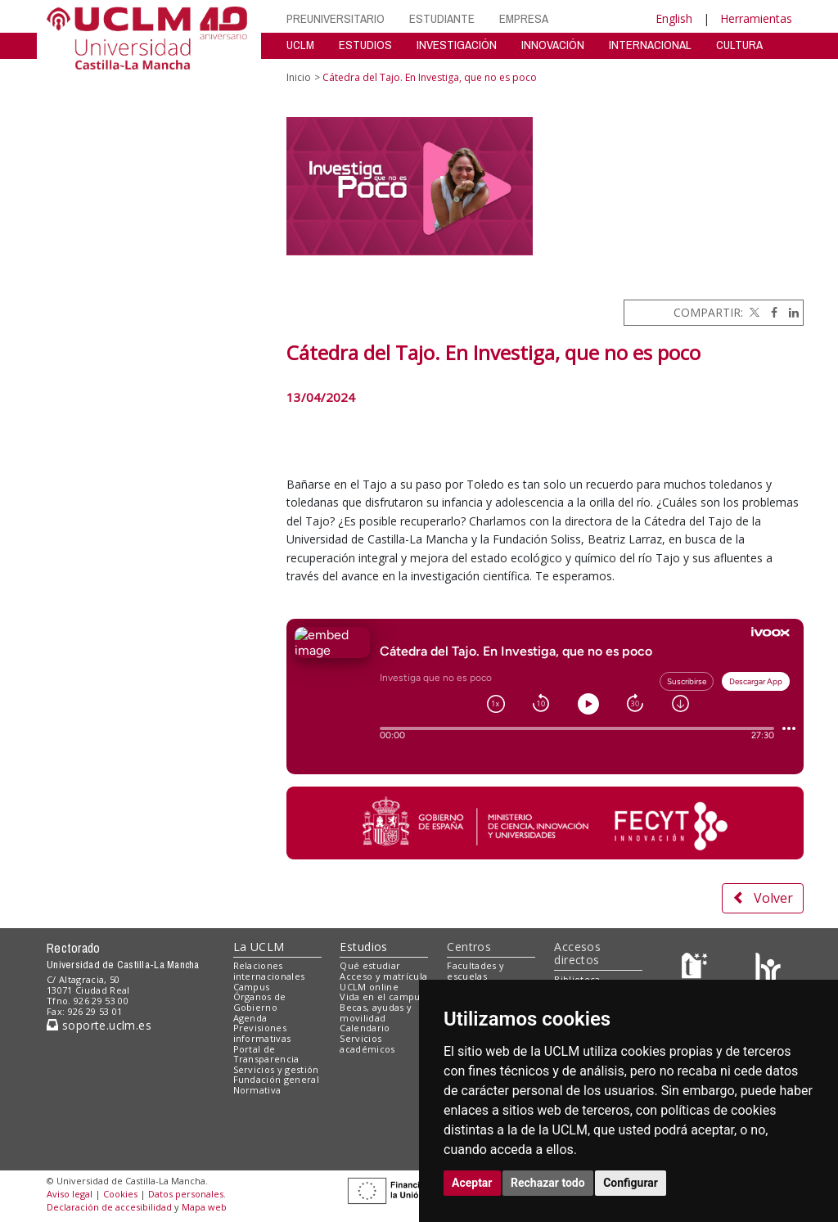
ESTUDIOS (365, 44)
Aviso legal (69, 1194)
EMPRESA (523, 18)
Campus (251, 987)
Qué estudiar (370, 965)
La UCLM (259, 946)
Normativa (257, 1090)
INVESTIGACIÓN (457, 44)
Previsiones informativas (262, 1032)
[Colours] (768, 969)
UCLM (300, 44)
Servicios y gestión (276, 1069)
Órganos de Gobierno (259, 1001)
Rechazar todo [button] (548, 1182)
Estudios (363, 946)
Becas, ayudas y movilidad (376, 1012)
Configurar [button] (630, 1182)
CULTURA (739, 44)
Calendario (365, 1027)
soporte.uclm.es (99, 1025)
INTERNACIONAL (650, 44)
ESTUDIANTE (442, 18)
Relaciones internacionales (269, 970)
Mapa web (204, 1207)
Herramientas (756, 18)
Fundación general (276, 1079)
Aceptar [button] (472, 1182)
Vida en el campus (382, 996)
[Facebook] (770, 312)
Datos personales (185, 1194)
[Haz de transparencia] (697, 969)
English (674, 18)
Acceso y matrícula (383, 976)
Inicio (298, 77)
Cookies (120, 1194)
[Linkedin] (790, 312)
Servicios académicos (367, 1043)
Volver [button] (762, 898)
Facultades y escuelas (475, 970)
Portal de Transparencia (266, 1054)
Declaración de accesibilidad (109, 1207)
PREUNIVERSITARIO (335, 18)
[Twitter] (752, 312)
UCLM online (369, 987)
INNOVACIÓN (552, 44)
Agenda (250, 1018)
